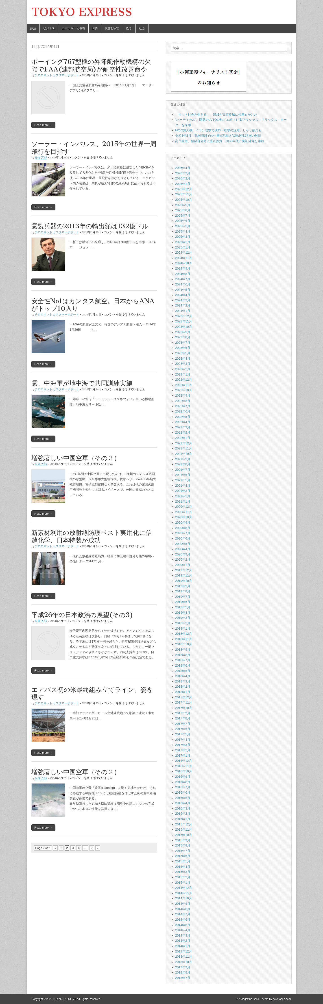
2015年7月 (182, 851)
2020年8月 (182, 528)
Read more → (43, 125)
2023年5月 (182, 353)
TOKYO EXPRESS (81, 12)
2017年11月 (183, 702)
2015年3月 (182, 872)
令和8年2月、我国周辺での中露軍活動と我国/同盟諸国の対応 (218, 135)
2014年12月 (183, 888)
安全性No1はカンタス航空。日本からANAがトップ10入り (92, 305)
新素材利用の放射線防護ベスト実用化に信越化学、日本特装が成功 (91, 536)
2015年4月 (182, 866)
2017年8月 (182, 718)
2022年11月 (183, 385)
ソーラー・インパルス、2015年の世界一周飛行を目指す (93, 147)
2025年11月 (183, 194)
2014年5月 (182, 925)
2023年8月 (182, 337)
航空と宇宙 (112, 28)
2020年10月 (183, 517)
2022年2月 (182, 432)
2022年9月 (182, 395)
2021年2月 (182, 496)
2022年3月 (182, 427)
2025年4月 (182, 231)
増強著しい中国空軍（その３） (75, 458)
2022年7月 (182, 406)
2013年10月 (183, 962)
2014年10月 (183, 898)
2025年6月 (182, 220)
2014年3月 (182, 935)
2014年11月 (183, 893)
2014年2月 (182, 940)
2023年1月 (182, 374)
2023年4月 (182, 358)
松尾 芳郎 (41, 157)
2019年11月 (183, 575)
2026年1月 (182, 184)
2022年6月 (182, 411)
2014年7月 (182, 914)
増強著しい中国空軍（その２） (75, 772)
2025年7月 (182, 215)
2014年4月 (182, 930)
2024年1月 (182, 311)
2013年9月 (182, 967)
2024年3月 (182, 300)
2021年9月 (182, 459)
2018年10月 (183, 644)
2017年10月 (183, 708)
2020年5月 (182, 544)
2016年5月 (182, 798)
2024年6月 (182, 284)
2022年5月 (182, 417)
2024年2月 (182, 305)
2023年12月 (183, 316)
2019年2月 (182, 623)
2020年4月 (182, 549)
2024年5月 (182, 289)
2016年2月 (182, 813)
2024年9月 (182, 268)
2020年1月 (182, 565)
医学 (129, 28)
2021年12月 (183, 443)
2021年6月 (182, 475)
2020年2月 (182, 559)
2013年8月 (182, 972)
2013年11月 (183, 956)
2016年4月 (182, 803)
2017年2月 (182, 750)
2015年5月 (182, 861)
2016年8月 (182, 782)
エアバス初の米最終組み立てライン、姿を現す (92, 693)
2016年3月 (182, 808)
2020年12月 (183, 506)
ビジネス (49, 28)
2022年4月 (182, 422)
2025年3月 (182, 236)
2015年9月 (182, 840)
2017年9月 (182, 713)
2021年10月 (183, 454)
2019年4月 (182, 612)
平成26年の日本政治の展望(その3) (82, 615)
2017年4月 (182, 739)
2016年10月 (183, 771)
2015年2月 (182, 877)
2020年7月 (182, 533)
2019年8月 (182, 591)
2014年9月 (182, 903)
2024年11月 (183, 258)
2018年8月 (182, 655)
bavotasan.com (282, 999)
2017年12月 (183, 697)
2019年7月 (182, 596)
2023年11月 (183, 321)
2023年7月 (182, 342)
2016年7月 (182, 787)
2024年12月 (183, 252)
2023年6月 (182, 348)
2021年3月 (182, 490)
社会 (142, 28)
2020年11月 (183, 512)
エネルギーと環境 (73, 28)
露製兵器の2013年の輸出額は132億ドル (89, 226)
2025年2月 (182, 242)
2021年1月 (182, 501)
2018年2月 (182, 686)
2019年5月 (182, 607)
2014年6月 (182, 919)
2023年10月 (183, 326)
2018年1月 (182, 692)
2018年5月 (182, 671)
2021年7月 (182, 469)
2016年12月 (183, 760)
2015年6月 (182, 856)
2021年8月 (182, 464)
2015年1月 (182, 882)
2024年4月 (182, 295)
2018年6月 (182, 665)
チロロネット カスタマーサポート (57, 75)
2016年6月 (182, 792)
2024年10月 (183, 263)
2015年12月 (183, 824)
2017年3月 (182, 745)
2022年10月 (183, 390)
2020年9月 (182, 522)
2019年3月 (182, 618)
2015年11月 (183, 829)
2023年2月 (182, 369)
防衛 (95, 28)
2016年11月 (183, 766)
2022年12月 (183, 379)
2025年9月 (182, 205)
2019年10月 (183, 581)
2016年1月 (182, 819)
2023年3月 (182, 363)
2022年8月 (182, 401)
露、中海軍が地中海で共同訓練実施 (81, 383)
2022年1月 (182, 438)
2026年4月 (182, 168)
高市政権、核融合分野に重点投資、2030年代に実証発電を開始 (219, 141)
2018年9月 (182, 649)
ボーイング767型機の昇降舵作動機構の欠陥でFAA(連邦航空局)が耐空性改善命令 (91, 65)
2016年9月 (182, 776)
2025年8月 (182, 210)
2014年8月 (182, 909)
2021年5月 (182, 480)
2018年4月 (182, 676)
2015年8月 (182, 845)
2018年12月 (183, 633)
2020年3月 (182, 554)
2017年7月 (182, 723)
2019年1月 (182, 628)
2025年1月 (182, 247)
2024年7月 (182, 279)
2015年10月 (183, 835)
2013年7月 (182, 978)
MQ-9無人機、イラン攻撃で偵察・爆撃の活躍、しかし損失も (218, 130)
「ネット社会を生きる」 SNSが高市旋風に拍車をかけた (216, 114)
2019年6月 (182, 602)
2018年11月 (183, 639)
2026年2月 (182, 178)
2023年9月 (182, 332)
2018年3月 (182, 681)
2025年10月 (183, 199)
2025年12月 (183, 189)
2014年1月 (182, 946)
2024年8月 (182, 274)
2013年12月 (183, 951)
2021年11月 (183, 448)
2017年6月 (182, 729)
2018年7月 (182, 660)
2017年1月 (182, 755)
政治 (33, 28)
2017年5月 (182, 734)
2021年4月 (182, 485)
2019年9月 (182, 586)
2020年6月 (182, 538)
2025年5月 (182, 226)
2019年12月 (183, 570)
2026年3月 (182, 173)
